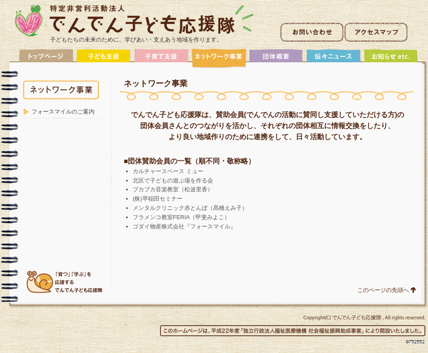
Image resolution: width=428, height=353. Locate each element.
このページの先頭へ (383, 290)
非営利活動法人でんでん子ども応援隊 (134, 20)
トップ (46, 58)
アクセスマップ (376, 32)
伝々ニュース (334, 58)
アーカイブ (391, 58)
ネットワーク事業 (219, 58)
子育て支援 (161, 58)
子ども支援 (104, 58)
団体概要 (276, 58)
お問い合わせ (312, 32)
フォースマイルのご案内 (63, 111)
